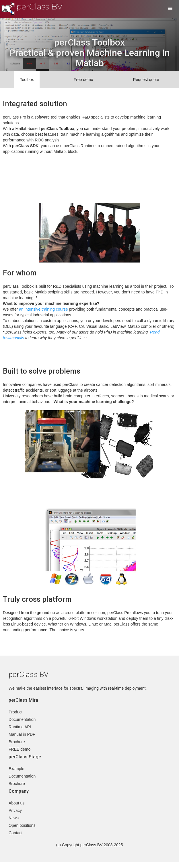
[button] (170, 8)
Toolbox (27, 79)
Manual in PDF (22, 734)
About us (16, 803)
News (14, 818)
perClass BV (39, 6)
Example (16, 768)
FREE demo (19, 749)
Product (15, 712)
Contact (15, 833)
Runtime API (20, 727)
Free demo (83, 79)
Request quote (146, 79)
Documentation (22, 719)
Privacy (15, 810)
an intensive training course (43, 309)
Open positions (22, 825)
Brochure (17, 741)
